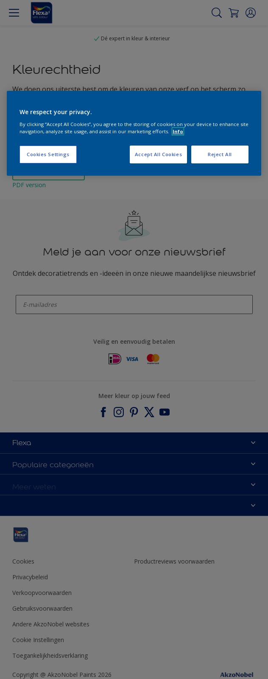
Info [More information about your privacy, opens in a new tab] (178, 131)
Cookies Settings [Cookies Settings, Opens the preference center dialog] (48, 154)
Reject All (220, 154)
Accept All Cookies (158, 154)
